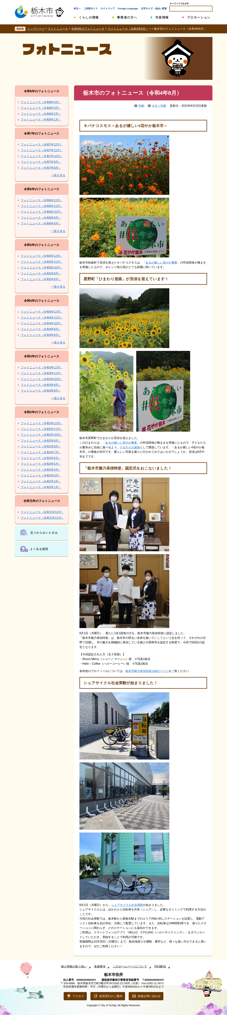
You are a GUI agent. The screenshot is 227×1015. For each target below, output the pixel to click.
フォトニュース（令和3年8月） (41, 390)
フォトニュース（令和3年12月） (42, 367)
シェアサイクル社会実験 (127, 904)
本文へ (77, 8)
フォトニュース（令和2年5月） (41, 463)
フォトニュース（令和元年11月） (42, 517)
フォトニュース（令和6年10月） (42, 211)
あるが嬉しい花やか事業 (161, 262)
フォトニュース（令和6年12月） (42, 200)
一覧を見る (58, 175)
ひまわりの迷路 (130, 447)
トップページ (36, 28)
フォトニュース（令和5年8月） (41, 279)
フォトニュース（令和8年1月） (41, 119)
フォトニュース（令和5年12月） (42, 255)
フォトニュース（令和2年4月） (41, 469)
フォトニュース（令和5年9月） (41, 273)
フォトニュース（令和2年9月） (41, 440)
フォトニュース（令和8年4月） (41, 102)
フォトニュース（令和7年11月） (42, 150)
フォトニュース (58, 28)
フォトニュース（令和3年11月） (42, 373)
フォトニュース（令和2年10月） (42, 434)
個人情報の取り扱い (74, 966)
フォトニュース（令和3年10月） (42, 379)
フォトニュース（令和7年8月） (41, 167)
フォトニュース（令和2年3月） (41, 475)
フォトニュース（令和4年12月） (42, 311)
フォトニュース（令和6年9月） (41, 217)
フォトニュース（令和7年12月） (42, 144)
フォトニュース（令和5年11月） (42, 261)
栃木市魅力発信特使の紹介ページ (147, 671)
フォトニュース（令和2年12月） (42, 423)
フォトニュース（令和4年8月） (128, 28)
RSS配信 (160, 966)
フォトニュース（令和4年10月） (42, 323)
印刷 (141, 105)
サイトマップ (108, 8)
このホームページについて (130, 966)
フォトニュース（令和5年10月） (42, 267)
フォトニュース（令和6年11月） (42, 206)
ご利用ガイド (91, 8)
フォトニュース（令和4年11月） (42, 317)
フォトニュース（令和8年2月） (41, 113)
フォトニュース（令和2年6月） (41, 458)
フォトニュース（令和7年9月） (41, 161)
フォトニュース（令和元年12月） (42, 512)
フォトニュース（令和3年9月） (41, 384)
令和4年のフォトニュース (87, 28)
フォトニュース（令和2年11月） (42, 429)
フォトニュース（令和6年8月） (41, 223)
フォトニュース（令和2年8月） (41, 446)
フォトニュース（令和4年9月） (41, 329)
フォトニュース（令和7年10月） (42, 156)
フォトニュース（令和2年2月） (41, 481)
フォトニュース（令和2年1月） (41, 487)
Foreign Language (128, 8)
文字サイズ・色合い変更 (154, 8)
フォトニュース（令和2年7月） (41, 452)
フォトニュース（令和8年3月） (41, 107)
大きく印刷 (159, 105)
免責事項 (100, 966)
